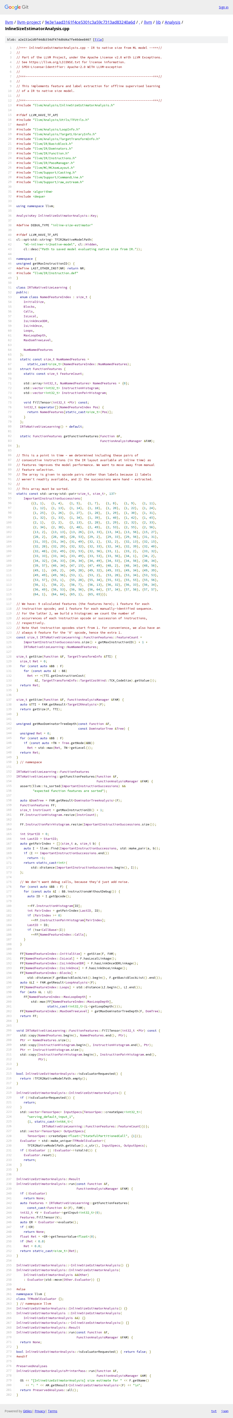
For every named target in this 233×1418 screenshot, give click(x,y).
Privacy (40, 1411)
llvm (9, 22)
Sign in (223, 7)
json (224, 1411)
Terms (52, 1411)
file (98, 40)
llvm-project (29, 22)
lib (158, 22)
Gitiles (27, 1411)
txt (214, 1411)
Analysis (172, 22)
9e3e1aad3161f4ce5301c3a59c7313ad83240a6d (90, 22)
